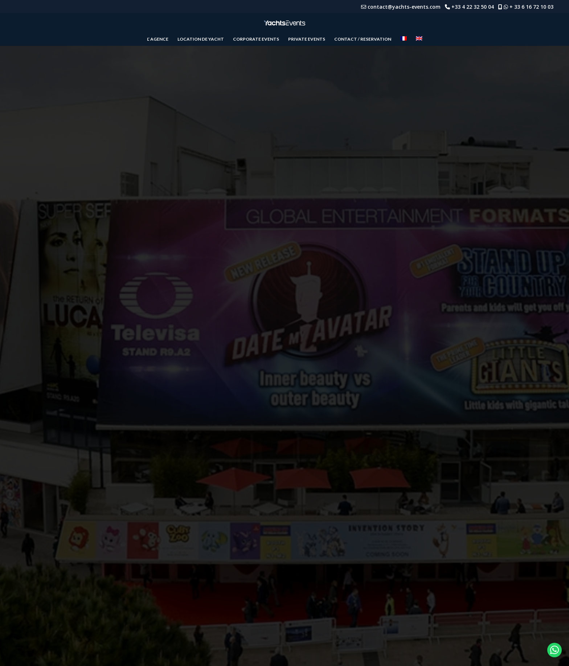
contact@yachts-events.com (406, 6)
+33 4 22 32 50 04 (474, 6)
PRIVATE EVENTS (306, 39)
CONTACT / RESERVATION (362, 39)
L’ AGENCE (157, 39)
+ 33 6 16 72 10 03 (531, 6)
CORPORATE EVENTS (256, 39)
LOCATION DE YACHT (200, 39)
